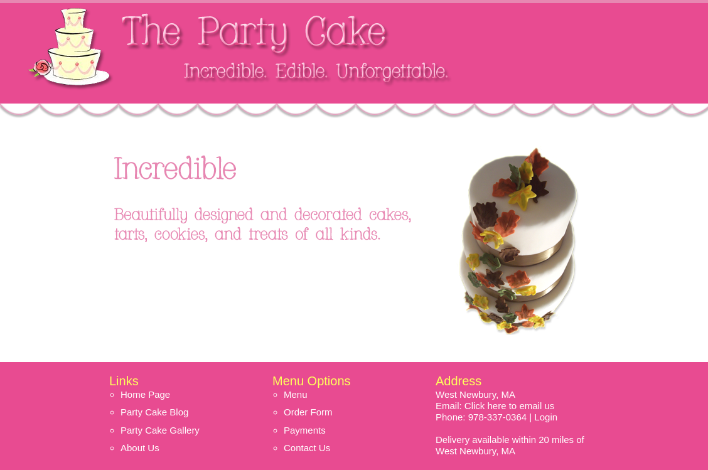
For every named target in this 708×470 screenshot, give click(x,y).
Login (545, 417)
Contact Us (307, 447)
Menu (296, 394)
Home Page (145, 394)
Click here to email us (509, 405)
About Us (140, 447)
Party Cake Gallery (160, 430)
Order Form (308, 412)
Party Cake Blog (154, 412)
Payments (305, 430)
